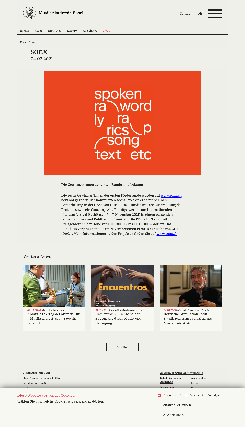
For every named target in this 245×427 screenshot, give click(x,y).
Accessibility (198, 378)
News (106, 30)
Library (72, 30)
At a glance (90, 30)
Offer (38, 30)
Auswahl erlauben (177, 405)
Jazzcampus (167, 387)
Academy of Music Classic (175, 373)
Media (194, 383)
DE (200, 13)
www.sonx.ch (171, 195)
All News (122, 347)
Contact (185, 13)
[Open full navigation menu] (215, 14)
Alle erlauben (173, 415)
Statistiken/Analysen (206, 395)
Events (24, 30)
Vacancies (197, 373)
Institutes (54, 30)
